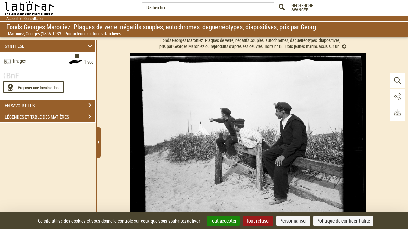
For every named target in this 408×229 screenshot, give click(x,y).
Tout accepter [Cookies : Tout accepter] (223, 220)
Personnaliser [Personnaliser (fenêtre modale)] (293, 220)
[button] (397, 80)
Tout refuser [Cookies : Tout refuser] (258, 220)
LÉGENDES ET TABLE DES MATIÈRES (50, 116)
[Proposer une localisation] (33, 87)
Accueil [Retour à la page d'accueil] (12, 18)
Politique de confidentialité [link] (343, 220)
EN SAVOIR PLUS (50, 105)
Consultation (34, 18)
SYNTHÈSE (49, 46)
